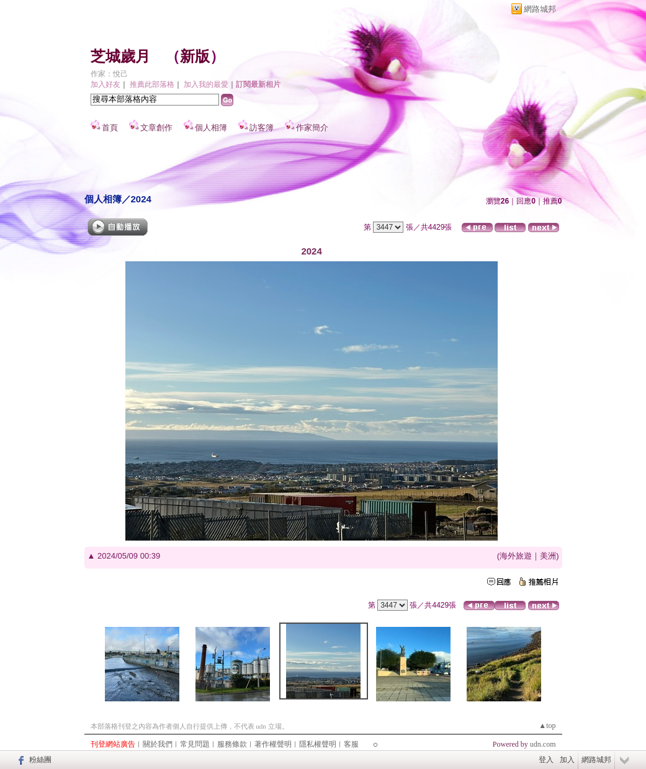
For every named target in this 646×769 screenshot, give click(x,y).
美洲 (548, 555)
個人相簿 (211, 127)
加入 (567, 759)
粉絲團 (40, 759)
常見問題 (195, 744)
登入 (546, 759)
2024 (141, 199)
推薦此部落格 (152, 84)
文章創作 (156, 127)
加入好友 (105, 84)
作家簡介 (312, 127)
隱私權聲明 (317, 744)
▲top (547, 725)
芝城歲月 (120, 56)
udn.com (543, 744)
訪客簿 (261, 127)
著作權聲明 (273, 744)
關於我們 (158, 744)
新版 (195, 56)
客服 (351, 744)
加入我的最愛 (206, 84)
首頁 (110, 127)
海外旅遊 (516, 555)
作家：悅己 (109, 74)
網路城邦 (540, 9)
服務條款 (232, 744)
